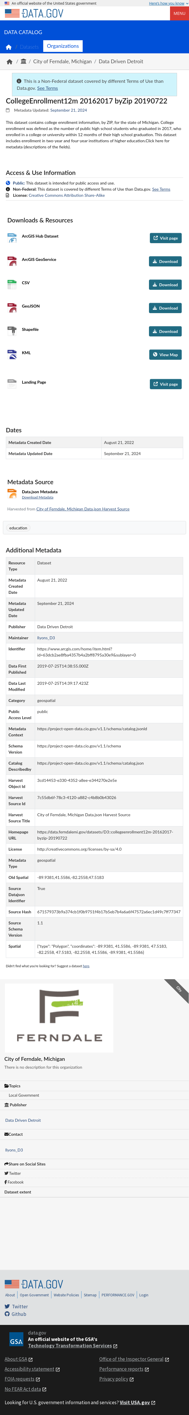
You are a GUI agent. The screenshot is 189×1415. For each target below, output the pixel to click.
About (10, 1295)
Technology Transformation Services (70, 1345)
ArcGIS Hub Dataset (40, 236)
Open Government (34, 1295)
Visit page (166, 238)
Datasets (29, 47)
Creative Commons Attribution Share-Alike (67, 195)
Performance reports (121, 1369)
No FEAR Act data (23, 1389)
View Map (165, 354)
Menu (179, 13)
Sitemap (90, 1295)
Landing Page (34, 382)
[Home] (34, 13)
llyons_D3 (14, 1149)
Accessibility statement (29, 1369)
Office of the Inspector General (131, 1359)
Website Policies (66, 1295)
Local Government (24, 1095)
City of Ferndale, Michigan (62, 61)
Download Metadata (37, 497)
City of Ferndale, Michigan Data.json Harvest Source (83, 508)
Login (143, 1295)
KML (26, 352)
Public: (19, 182)
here (86, 966)
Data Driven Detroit (121, 61)
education (18, 527)
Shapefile (30, 329)
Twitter (12, 1173)
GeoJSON (31, 305)
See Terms (47, 88)
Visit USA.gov (135, 1402)
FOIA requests (19, 1379)
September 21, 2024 (68, 110)
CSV (26, 282)
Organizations (63, 46)
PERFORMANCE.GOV (118, 1295)
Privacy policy (113, 1379)
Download (165, 261)
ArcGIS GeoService (39, 259)
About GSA (16, 1359)
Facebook (14, 1182)
